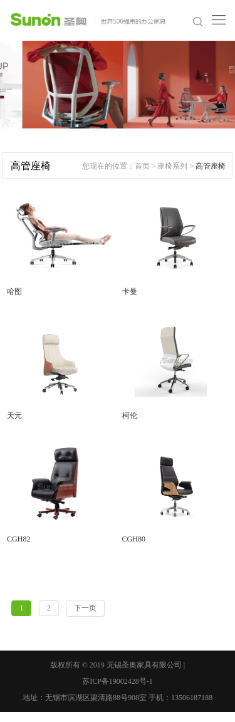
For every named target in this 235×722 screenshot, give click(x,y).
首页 (142, 166)
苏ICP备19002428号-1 (117, 681)
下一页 (85, 608)
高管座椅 (211, 166)
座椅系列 (172, 166)
